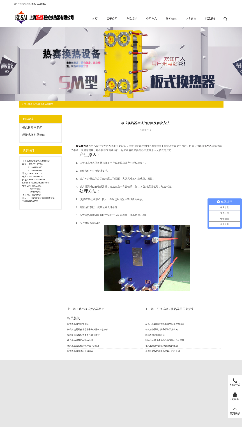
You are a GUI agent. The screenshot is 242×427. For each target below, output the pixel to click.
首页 (95, 18)
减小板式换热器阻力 (92, 308)
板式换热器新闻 (45, 104)
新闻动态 (171, 18)
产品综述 (131, 18)
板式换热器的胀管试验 (78, 324)
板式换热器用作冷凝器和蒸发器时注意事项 (87, 329)
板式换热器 (82, 145)
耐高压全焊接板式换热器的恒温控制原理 (164, 324)
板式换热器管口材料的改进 (80, 340)
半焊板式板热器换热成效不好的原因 (162, 351)
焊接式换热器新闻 (33, 134)
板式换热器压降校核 (155, 335)
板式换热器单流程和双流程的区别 (161, 345)
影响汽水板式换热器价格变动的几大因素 (164, 340)
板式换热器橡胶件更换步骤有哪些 (83, 335)
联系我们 (210, 18)
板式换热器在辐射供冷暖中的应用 (83, 345)
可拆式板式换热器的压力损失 (175, 308)
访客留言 (191, 18)
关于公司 (112, 18)
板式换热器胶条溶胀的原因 (80, 351)
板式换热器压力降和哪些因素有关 (161, 329)
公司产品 (151, 18)
